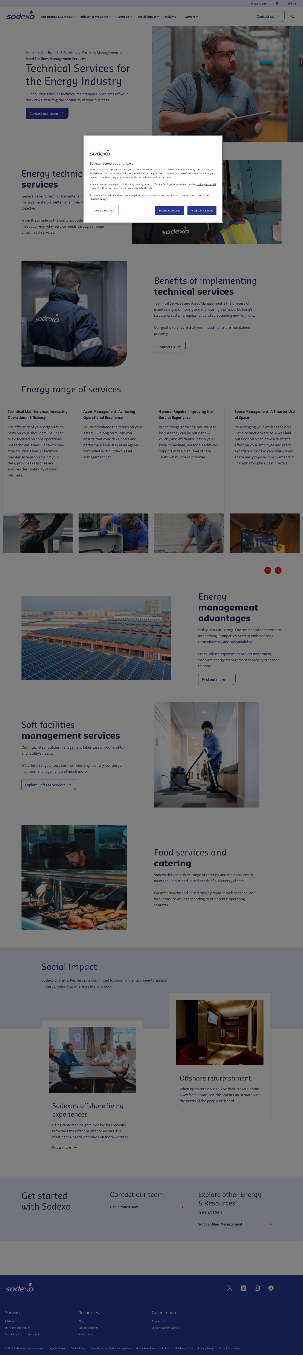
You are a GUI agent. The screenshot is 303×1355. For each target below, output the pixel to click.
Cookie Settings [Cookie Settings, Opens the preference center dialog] (104, 210)
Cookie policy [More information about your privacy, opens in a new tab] (99, 198)
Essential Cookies (169, 210)
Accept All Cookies (202, 210)
